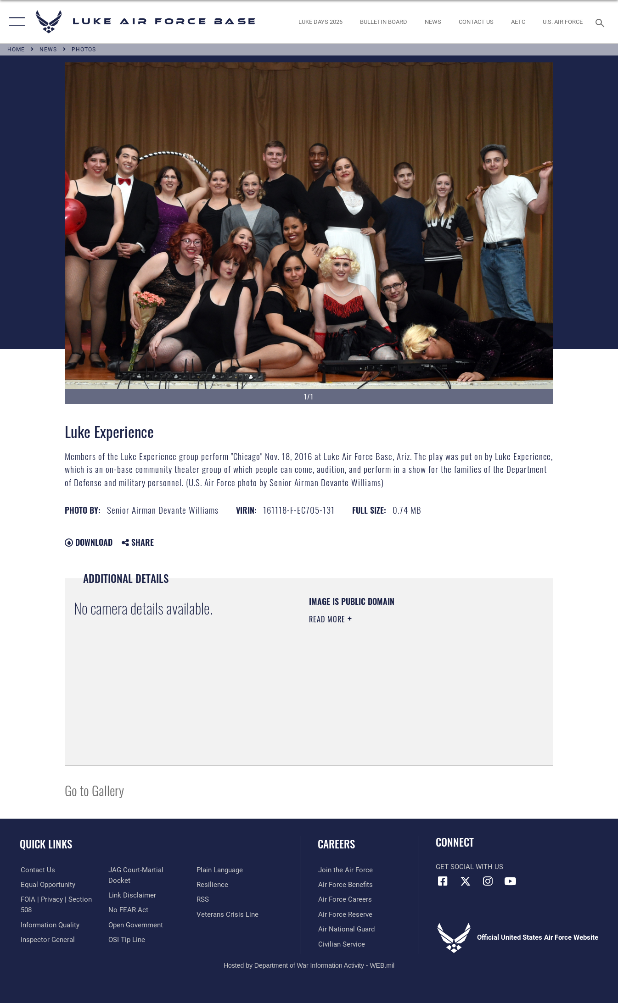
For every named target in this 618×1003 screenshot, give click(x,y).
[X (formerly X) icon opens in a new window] (465, 881)
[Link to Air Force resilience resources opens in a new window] (212, 899)
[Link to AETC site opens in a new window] (518, 22)
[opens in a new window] (320, 22)
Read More (328, 619)
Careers (336, 844)
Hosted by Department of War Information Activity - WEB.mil (309, 965)
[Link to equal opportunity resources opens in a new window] (47, 885)
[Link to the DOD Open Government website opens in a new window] (135, 929)
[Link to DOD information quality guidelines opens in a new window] (49, 924)
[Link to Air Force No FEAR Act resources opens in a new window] (128, 914)
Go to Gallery (94, 790)
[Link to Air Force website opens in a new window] (562, 22)
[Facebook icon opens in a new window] (442, 881)
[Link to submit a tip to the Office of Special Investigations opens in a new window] (215, 870)
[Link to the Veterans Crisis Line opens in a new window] (227, 929)
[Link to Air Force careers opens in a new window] (344, 899)
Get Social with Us (469, 867)
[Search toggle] (601, 22)
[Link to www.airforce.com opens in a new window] (345, 870)
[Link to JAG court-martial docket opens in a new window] (147, 885)
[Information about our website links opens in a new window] (132, 899)
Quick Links (46, 844)
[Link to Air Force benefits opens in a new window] (345, 885)
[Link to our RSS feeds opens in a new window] (203, 914)
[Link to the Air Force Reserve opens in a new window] (345, 914)
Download (88, 542)
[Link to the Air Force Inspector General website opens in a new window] (135, 870)
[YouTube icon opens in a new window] (510, 881)
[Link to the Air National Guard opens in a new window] (346, 929)
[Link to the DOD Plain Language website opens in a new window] (220, 885)
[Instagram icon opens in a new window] (487, 881)
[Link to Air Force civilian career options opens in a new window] (341, 944)
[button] (15, 22)
